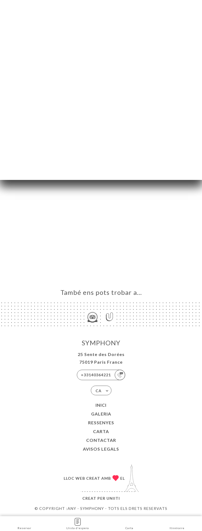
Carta (101, 431)
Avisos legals (101, 448)
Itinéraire (177, 523)
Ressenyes (101, 422)
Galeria (101, 413)
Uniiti (113, 498)
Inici (101, 405)
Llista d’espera (77, 523)
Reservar (24, 523)
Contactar (101, 440)
